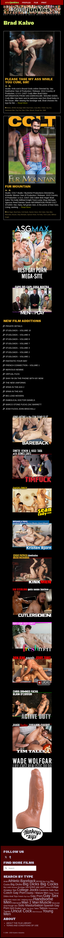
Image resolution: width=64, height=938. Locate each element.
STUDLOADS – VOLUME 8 (18, 339)
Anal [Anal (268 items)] (6, 881)
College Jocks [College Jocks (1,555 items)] (27, 890)
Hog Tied (18, 110)
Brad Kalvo (29, 108)
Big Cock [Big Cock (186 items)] (46, 882)
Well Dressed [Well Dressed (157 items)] (37, 912)
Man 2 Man (25, 110)
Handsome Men (10, 110)
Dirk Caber (42, 212)
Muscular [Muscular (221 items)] (56, 903)
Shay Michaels (21, 214)
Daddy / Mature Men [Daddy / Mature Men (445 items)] (37, 892)
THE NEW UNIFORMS (16, 383)
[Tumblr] (10, 857)
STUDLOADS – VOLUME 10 (18, 330)
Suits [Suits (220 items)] (24, 908)
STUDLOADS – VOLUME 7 (18, 343)
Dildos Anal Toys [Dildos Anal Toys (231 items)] (11, 896)
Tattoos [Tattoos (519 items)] (43, 908)
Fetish (43, 108)
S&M (44, 110)
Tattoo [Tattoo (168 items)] (36, 908)
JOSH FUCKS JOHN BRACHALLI (20, 409)
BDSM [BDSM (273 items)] (39, 881)
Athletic (8, 108)
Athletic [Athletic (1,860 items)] (14, 881)
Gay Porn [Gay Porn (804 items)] (36, 896)
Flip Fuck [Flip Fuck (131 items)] (27, 896)
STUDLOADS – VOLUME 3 (18, 348)
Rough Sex (38, 110)
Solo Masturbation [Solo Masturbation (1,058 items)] (30, 905)
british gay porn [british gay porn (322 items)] (37, 887)
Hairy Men (49, 212)
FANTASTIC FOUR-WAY (16, 361)
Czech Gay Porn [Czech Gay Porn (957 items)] (15, 892)
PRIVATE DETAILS (14, 326)
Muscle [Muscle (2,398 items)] (46, 902)
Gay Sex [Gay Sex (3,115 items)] (50, 895)
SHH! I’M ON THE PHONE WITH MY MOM (24, 378)
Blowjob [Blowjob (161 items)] (14, 887)
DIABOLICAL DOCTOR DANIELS (20, 400)
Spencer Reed (31, 214)
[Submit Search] (6, 868)
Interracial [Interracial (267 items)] (16, 903)
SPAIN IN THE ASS (14, 391)
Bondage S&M (21, 108)
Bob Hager (9, 212)
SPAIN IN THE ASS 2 (15, 387)
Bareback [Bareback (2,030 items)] (28, 881)
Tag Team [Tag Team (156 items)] (30, 908)
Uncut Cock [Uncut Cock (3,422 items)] (21, 911)
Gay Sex (49, 108)
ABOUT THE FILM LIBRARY (18, 923)
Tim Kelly (40, 214)
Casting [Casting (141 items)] (47, 887)
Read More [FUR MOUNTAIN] (26, 207)
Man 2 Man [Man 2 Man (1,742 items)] (30, 902)
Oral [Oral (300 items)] (6, 905)
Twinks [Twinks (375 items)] (7, 911)
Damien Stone (33, 212)
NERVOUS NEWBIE (15, 370)
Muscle (32, 110)
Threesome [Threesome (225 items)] (53, 908)
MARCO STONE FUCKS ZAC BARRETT (23, 404)
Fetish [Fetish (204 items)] (20, 896)
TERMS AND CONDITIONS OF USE (22, 925)
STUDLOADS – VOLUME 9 (18, 335)
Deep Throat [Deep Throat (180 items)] (54, 893)
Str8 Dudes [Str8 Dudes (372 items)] (15, 908)
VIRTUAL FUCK (13, 374)
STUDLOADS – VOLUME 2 (18, 352)
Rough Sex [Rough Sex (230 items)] (13, 906)
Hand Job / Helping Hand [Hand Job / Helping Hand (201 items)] (22, 900)
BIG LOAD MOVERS (15, 396)
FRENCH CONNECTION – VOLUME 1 (23, 365)
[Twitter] (6, 857)
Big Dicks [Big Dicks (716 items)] (16, 884)
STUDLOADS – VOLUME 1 (18, 356)
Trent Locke (47, 214)
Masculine (8, 214)
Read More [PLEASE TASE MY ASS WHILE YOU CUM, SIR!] (22, 103)
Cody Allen (37, 108)
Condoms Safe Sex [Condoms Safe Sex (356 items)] (48, 890)
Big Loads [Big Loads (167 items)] (7, 887)
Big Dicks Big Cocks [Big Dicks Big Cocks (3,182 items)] (40, 884)
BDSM (14, 108)
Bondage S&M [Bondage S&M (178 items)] (23, 887)
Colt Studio (24, 212)
